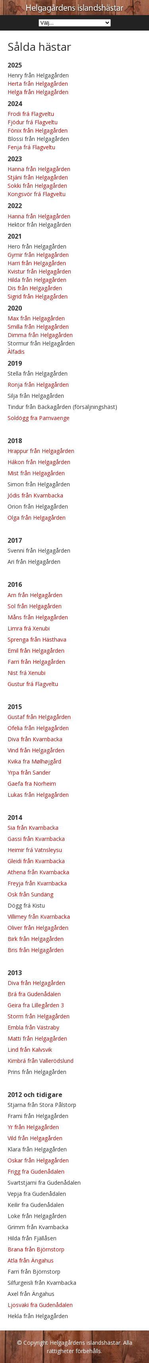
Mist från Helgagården (36, 473)
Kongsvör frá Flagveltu (37, 194)
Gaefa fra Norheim (32, 783)
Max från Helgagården (36, 318)
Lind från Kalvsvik (30, 1049)
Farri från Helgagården (36, 661)
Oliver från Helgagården (38, 927)
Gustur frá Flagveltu (33, 684)
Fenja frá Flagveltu (31, 147)
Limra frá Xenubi (29, 628)
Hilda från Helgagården (37, 279)
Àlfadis (16, 351)
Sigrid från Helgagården (38, 296)
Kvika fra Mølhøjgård (34, 761)
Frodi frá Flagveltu (31, 114)
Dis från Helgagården (35, 288)
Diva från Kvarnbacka (35, 739)
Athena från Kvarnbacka (38, 872)
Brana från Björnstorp (36, 1249)
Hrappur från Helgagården (41, 451)
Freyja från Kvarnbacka (37, 883)
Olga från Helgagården (37, 517)
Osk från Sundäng (30, 894)
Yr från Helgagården (33, 1127)
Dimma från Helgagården (40, 335)
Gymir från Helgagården (38, 254)
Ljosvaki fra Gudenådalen (40, 1305)
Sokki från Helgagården (37, 185)
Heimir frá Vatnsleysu (35, 850)
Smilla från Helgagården (38, 326)
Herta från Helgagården (38, 83)
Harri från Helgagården (37, 263)
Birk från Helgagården (36, 939)
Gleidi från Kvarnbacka (36, 861)
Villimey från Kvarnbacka (39, 916)
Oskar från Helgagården (38, 1160)
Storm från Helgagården (39, 1016)
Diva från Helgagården (36, 983)
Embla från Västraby (33, 1027)
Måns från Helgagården (38, 617)
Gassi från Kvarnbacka (36, 838)
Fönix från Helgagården (38, 130)
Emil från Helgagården (36, 650)
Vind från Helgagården (36, 750)
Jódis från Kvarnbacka (35, 495)
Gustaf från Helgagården (39, 717)
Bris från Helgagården (36, 950)
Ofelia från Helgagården (38, 728)
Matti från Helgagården (37, 1038)
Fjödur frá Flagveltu (33, 122)
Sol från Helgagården (35, 606)
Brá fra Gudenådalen (34, 994)
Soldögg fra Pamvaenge (39, 418)
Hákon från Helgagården (39, 462)
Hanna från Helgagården (39, 169)
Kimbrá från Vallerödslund (41, 1060)
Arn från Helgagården (35, 595)
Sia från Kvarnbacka (33, 827)
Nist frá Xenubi (26, 673)
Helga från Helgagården (38, 92)
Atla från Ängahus (31, 1260)
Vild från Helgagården (35, 1138)
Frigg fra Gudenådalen (36, 1171)
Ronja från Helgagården (38, 384)
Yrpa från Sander (29, 772)
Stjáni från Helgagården (38, 177)
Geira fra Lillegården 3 (36, 1005)
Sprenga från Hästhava (37, 639)
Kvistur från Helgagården (39, 271)
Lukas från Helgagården (38, 794)
